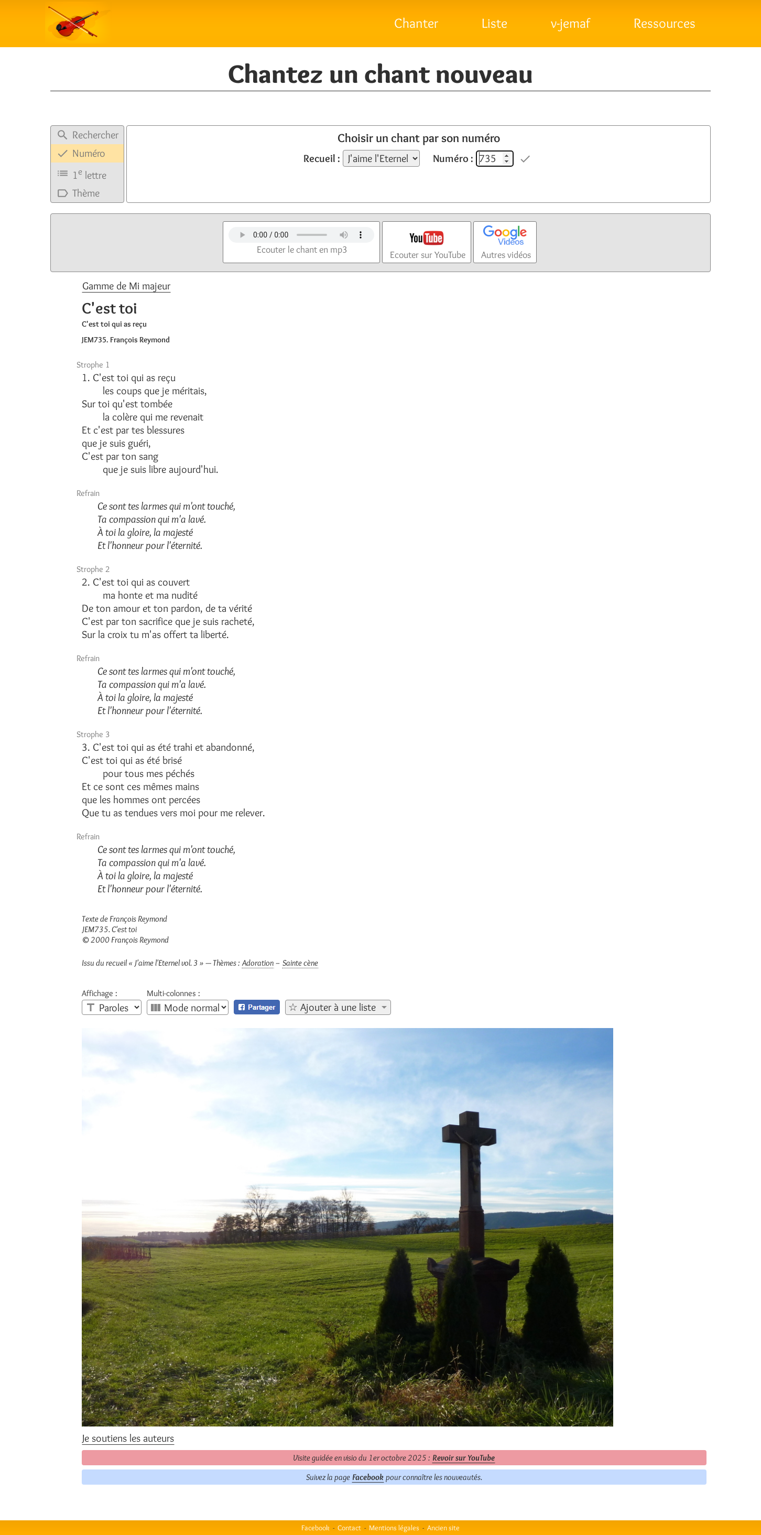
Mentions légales (394, 1527)
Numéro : (453, 158)
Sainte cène (300, 963)
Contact (349, 1527)
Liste (494, 23)
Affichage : (99, 993)
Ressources (664, 23)
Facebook (368, 1477)
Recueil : (321, 158)
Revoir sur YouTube (463, 1458)
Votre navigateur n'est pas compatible (301, 235)
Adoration (258, 963)
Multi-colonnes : (173, 993)
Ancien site (443, 1527)
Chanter (416, 23)
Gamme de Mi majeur (126, 285)
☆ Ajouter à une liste (332, 1007)
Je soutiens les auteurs (128, 1438)
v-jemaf (570, 23)
